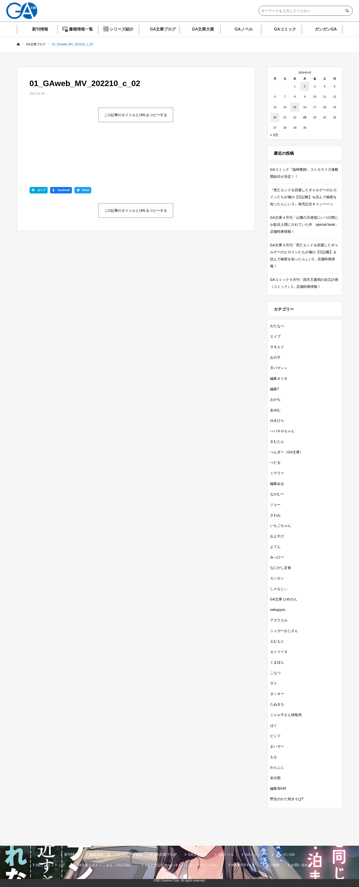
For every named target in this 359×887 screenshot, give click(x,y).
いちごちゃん (280, 526)
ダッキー (277, 694)
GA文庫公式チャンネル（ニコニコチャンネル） (182, 865)
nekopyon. (278, 610)
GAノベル (244, 29)
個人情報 (273, 865)
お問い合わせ (301, 865)
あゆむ (275, 410)
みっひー (277, 557)
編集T (274, 389)
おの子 (275, 357)
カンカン (277, 578)
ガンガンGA (326, 29)
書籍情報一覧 (81, 29)
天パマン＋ (279, 368)
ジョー (275, 505)
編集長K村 (278, 788)
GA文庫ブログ (163, 29)
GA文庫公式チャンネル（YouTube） (105, 865)
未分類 (275, 778)
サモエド (277, 347)
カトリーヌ (279, 652)
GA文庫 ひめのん (283, 599)
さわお (275, 515)
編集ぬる (277, 484)
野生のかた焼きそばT (287, 799)
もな (273, 757)
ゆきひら (277, 420)
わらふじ (277, 767)
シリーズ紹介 (121, 29)
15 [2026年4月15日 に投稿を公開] (294, 107)
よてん (275, 547)
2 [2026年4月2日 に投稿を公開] (304, 86)
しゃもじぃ (279, 589)
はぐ (273, 725)
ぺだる (275, 463)
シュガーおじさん (284, 631)
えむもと (277, 641)
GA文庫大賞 (203, 29)
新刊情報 (40, 29)
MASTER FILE (243, 865)
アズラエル (279, 620)
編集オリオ (279, 378)
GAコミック (285, 29)
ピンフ (275, 736)
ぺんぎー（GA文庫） (286, 452)
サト (273, 683)
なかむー (277, 494)
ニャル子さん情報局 (286, 715)
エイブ (275, 336)
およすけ (277, 536)
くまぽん (277, 662)
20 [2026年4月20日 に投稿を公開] (274, 117)
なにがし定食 (280, 568)
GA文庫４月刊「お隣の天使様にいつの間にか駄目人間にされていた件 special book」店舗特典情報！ (304, 224)
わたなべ (277, 326)
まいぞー (277, 746)
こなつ (275, 673)
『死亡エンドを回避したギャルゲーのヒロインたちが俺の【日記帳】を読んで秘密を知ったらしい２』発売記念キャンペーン (303, 197)
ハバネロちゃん (282, 431)
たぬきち (277, 704)
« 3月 (274, 135)
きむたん (277, 441)
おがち (275, 399)
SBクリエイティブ (50, 865)
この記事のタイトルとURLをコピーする (135, 115)
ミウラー (277, 473)
